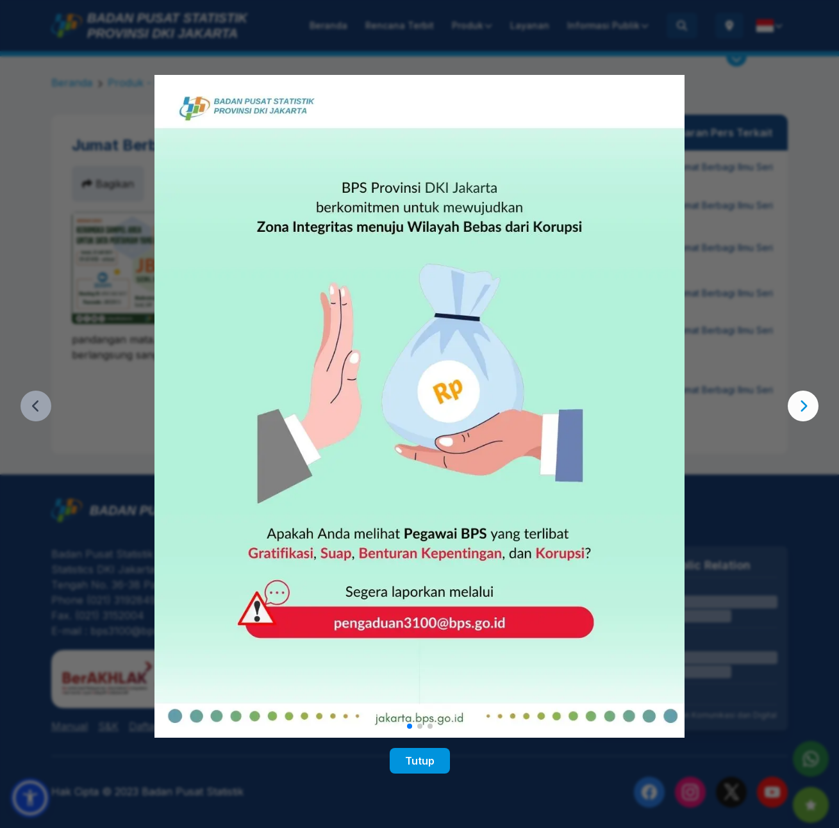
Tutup (420, 760)
